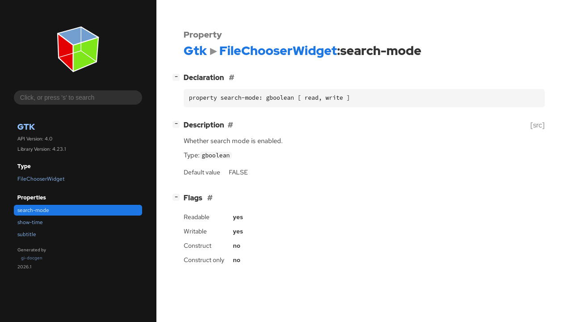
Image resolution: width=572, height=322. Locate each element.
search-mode (33, 210)
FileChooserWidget (41, 178)
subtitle (26, 234)
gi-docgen (31, 258)
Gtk (26, 126)
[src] (537, 125)
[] (177, 76)
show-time (30, 222)
